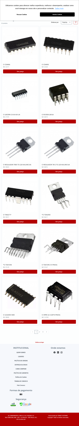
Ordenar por (55, 22)
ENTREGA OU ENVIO (21, 365)
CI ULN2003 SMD (9, 315)
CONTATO (21, 356)
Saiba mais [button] (59, 8)
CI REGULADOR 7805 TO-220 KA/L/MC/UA (17, 165)
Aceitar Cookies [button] (57, 14)
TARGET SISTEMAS (63, 416)
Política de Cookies (21, 377)
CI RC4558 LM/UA (48, 115)
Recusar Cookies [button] (22, 14)
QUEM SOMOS (21, 352)
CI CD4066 (6, 64)
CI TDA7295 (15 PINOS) (49, 265)
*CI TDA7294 (7, 265)
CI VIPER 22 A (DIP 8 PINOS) (51, 315)
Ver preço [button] (20, 71)
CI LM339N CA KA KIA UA (11, 115)
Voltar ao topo (39, 342)
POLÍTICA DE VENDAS (21, 361)
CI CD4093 (45, 64)
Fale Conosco (21, 385)
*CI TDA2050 (46, 215)
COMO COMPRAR (21, 369)
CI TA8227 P (7, 215)
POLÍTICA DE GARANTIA (21, 373)
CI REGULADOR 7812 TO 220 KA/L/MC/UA (56, 165)
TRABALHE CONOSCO (21, 381)
